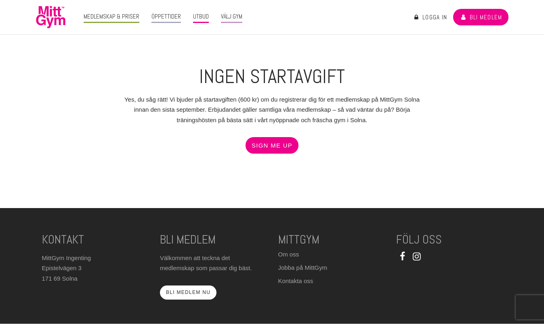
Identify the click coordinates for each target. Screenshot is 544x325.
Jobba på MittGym (303, 267)
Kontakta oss (295, 280)
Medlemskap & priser (111, 16)
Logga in (429, 17)
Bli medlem (480, 17)
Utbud (201, 16)
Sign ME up (272, 145)
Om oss (288, 254)
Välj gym (231, 16)
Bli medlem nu (188, 292)
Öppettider (166, 16)
